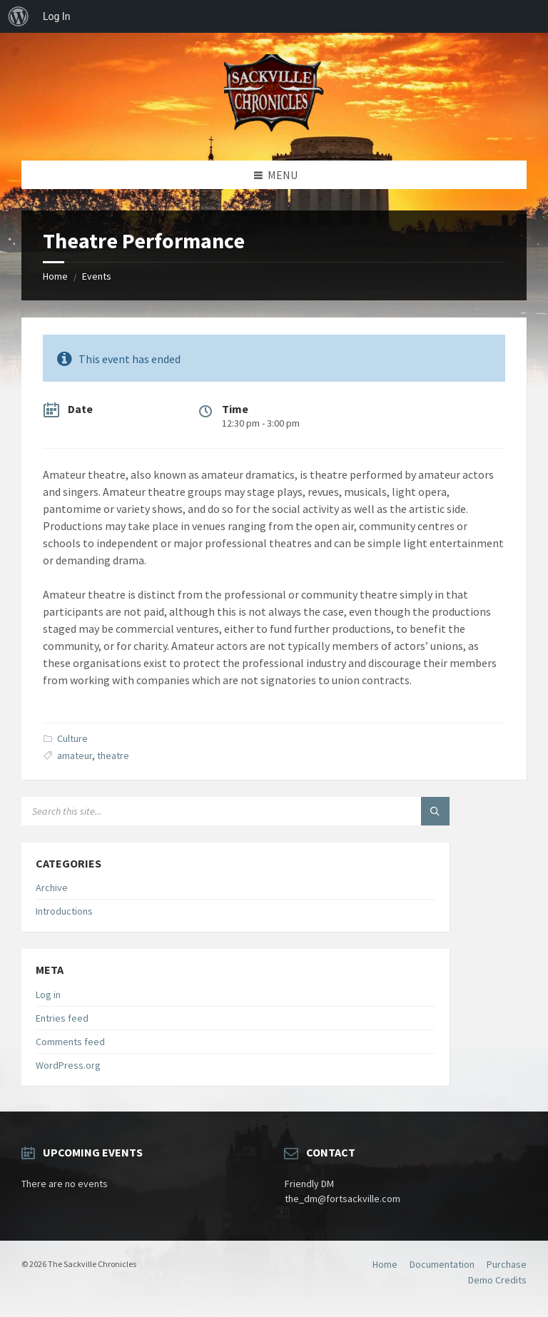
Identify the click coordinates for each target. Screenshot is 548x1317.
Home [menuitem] (384, 1264)
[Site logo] (274, 133)
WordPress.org (68, 1065)
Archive (52, 887)
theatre (113, 755)
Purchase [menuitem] (507, 1264)
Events (96, 276)
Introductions (64, 911)
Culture (72, 738)
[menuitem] (18, 16)
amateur (74, 755)
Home (55, 276)
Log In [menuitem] (56, 16)
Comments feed (70, 1041)
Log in (48, 994)
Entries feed (62, 1018)
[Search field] (199, 811)
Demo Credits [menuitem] (497, 1279)
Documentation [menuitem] (442, 1264)
